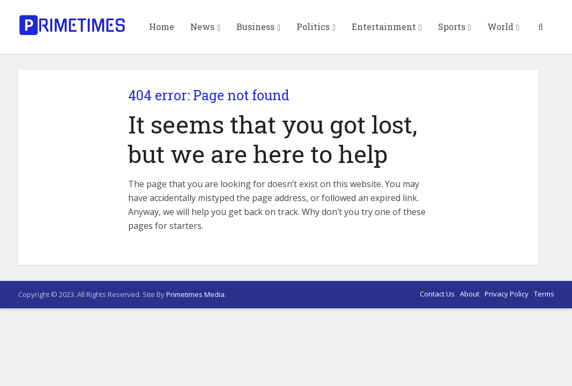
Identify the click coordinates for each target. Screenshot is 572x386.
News (202, 26)
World (500, 26)
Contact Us (437, 294)
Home (161, 26)
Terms (544, 294)
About (469, 294)
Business (255, 26)
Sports (451, 26)
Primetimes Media (195, 294)
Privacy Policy (507, 294)
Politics (313, 26)
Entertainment (384, 26)
